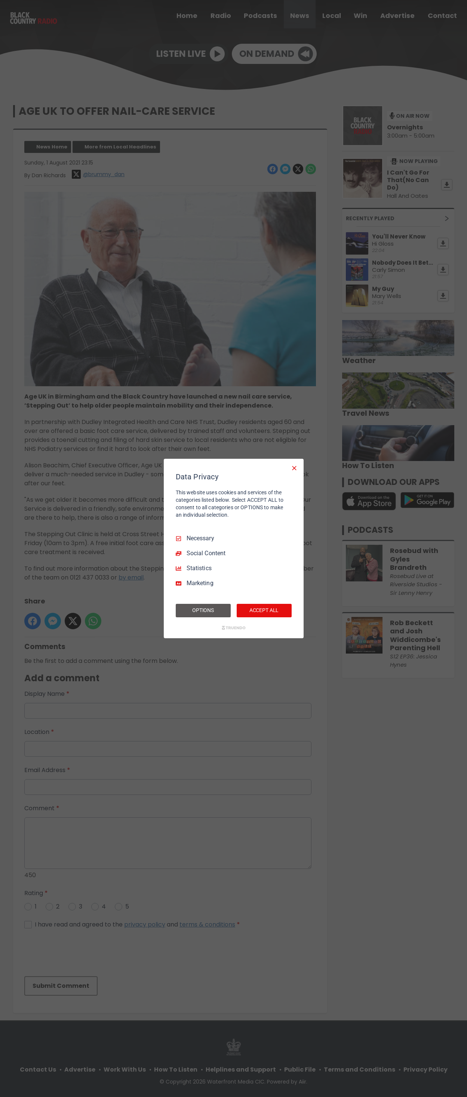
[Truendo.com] (234, 628)
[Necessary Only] (294, 468)
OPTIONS (203, 610)
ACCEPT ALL (264, 610)
